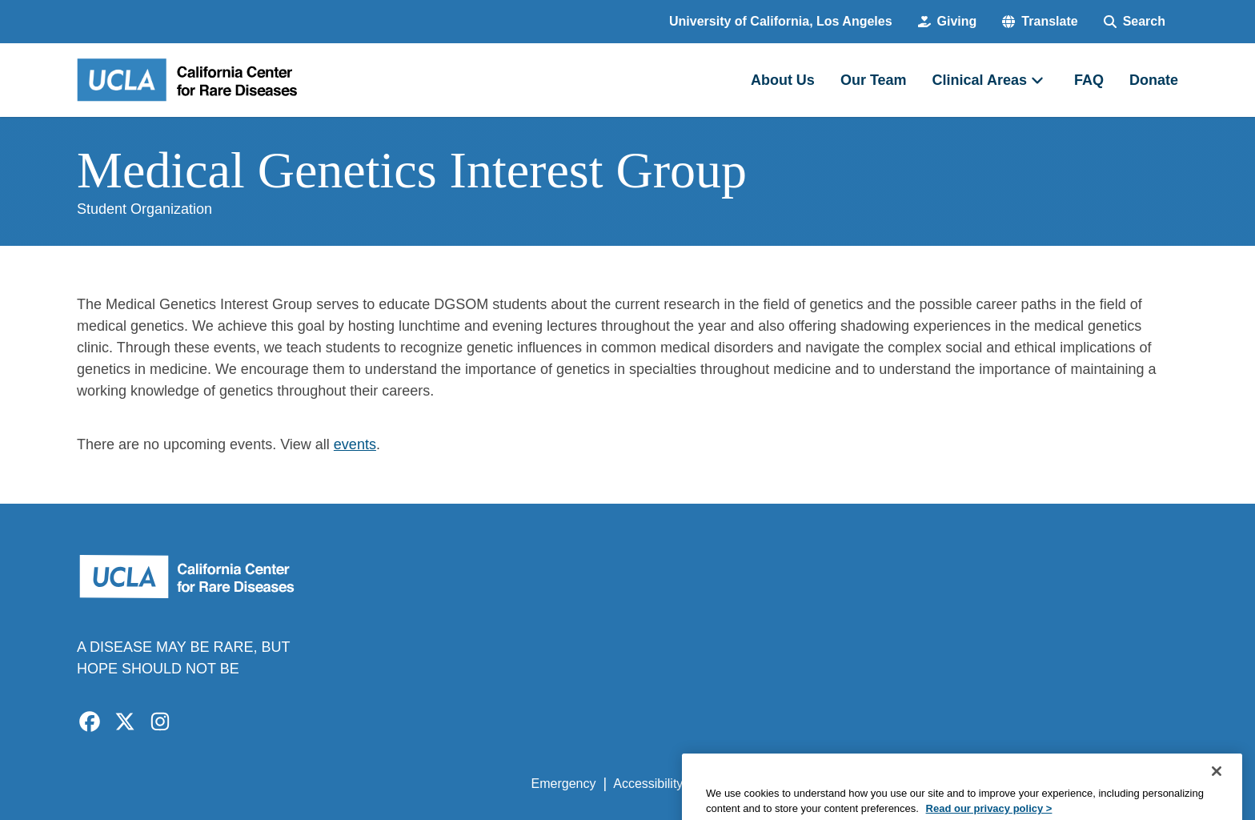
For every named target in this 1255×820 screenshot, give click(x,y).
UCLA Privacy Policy (758, 783)
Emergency (563, 783)
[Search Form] (1134, 21)
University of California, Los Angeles (780, 21)
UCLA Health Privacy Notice (914, 783)
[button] (1039, 21)
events (355, 444)
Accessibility (648, 783)
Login (1026, 783)
